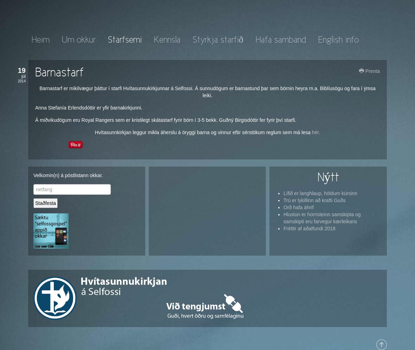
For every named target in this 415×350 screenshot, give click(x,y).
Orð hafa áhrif (298, 207)
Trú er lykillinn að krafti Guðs (314, 200)
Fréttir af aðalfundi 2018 (309, 228)
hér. (316, 132)
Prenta (369, 71)
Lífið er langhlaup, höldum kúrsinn (320, 193)
